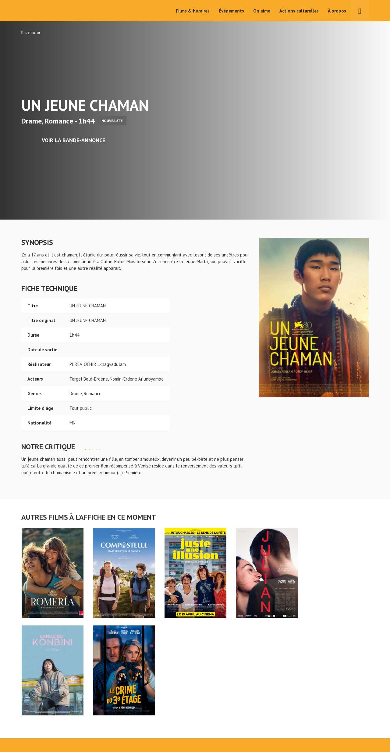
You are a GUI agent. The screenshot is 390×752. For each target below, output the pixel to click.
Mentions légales (38, 730)
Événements (231, 11)
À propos (337, 11)
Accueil (155, 710)
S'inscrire (303, 725)
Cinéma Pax (39, 11)
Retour (30, 32)
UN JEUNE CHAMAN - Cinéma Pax (37, 700)
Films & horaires (193, 11)
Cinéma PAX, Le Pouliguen (217, 728)
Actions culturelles (299, 11)
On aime (261, 11)
